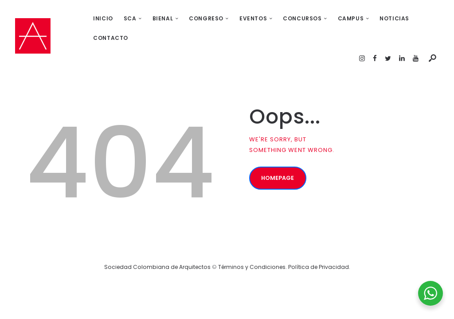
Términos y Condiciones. (253, 247)
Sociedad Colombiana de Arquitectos (157, 247)
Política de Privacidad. (319, 247)
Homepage (278, 160)
